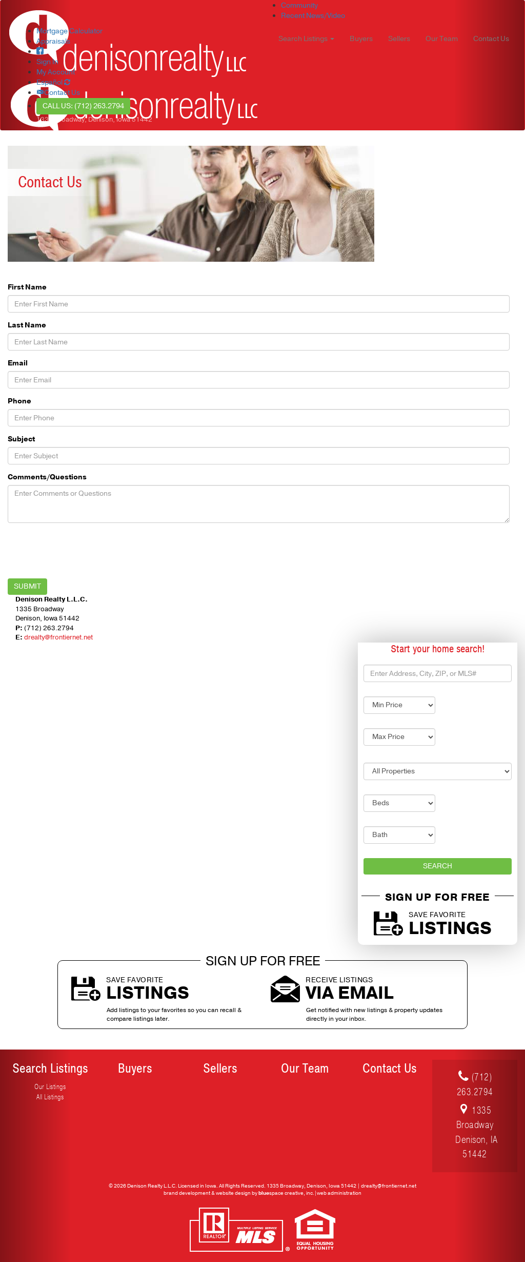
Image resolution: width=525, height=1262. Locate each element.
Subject (21, 439)
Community (299, 5)
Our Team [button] (442, 39)
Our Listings (50, 1087)
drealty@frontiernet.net (58, 637)
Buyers (135, 1068)
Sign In (47, 62)
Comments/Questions (47, 477)
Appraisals (53, 41)
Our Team (305, 1068)
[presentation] (86, 551)
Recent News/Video (313, 16)
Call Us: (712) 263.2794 (83, 106)
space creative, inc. (286, 1193)
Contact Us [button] (491, 39)
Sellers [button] (399, 39)
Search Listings (50, 1068)
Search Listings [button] (306, 39)
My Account (55, 72)
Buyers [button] (361, 39)
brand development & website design (207, 1193)
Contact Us (389, 1068)
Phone (19, 401)
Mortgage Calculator (69, 31)
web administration (339, 1193)
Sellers (220, 1068)
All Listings (50, 1097)
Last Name (27, 325)
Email (18, 363)
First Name (27, 287)
